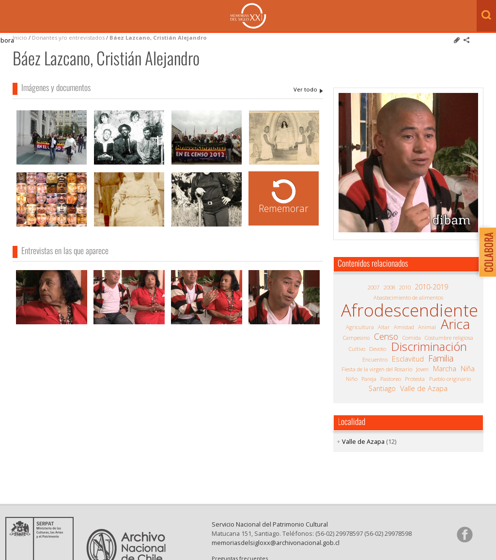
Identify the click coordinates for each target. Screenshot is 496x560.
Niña (468, 368)
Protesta (415, 378)
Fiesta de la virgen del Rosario (376, 369)
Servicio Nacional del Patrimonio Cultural (270, 532)
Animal (427, 327)
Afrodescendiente (409, 310)
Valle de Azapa (424, 388)
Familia (440, 358)
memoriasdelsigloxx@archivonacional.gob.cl (276, 550)
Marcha (444, 368)
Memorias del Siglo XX (248, 15)
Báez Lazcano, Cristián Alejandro (158, 37)
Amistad (404, 327)
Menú (9, 16)
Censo (386, 336)
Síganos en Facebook (464, 542)
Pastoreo (390, 378)
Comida (412, 337)
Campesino (356, 337)
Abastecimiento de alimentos (408, 297)
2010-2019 (431, 287)
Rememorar (284, 208)
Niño (351, 378)
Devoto (377, 348)
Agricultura (360, 327)
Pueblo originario (450, 378)
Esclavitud (408, 359)
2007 (373, 287)
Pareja (368, 378)
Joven (422, 369)
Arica (455, 324)
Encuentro (375, 359)
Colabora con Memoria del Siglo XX (485, 252)
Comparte (466, 40)
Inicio (20, 37)
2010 (405, 287)
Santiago (382, 388)
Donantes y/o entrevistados (68, 37)
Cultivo (357, 348)
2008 (389, 287)
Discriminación (429, 346)
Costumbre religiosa (449, 337)
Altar (384, 327)
